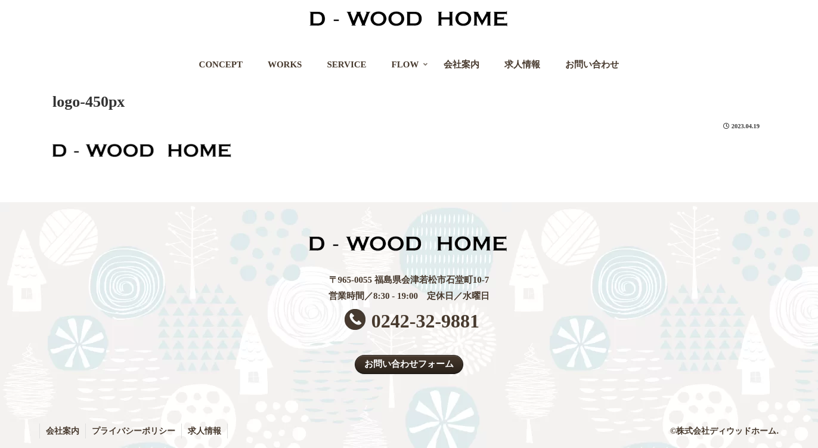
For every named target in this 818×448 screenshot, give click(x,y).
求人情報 (204, 431)
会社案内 (62, 431)
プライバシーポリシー (133, 431)
